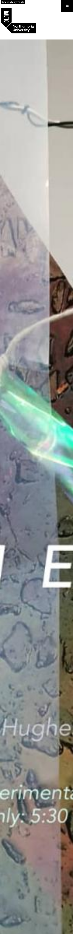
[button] (67, 6)
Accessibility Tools (13, 2)
